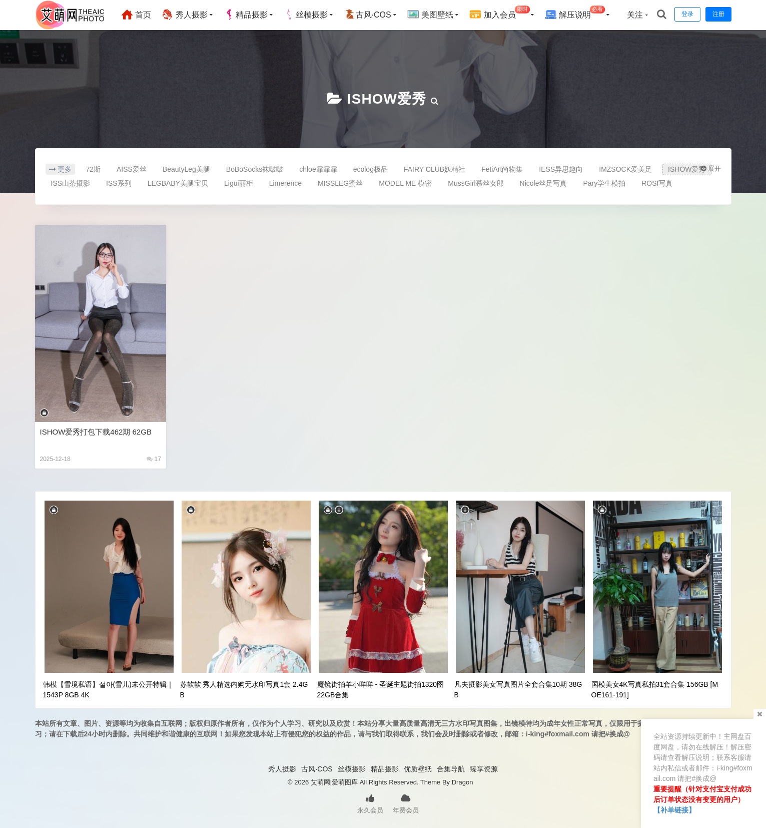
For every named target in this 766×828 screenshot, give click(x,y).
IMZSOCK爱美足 (625, 169)
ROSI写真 (656, 183)
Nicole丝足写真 (543, 183)
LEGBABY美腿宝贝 (178, 183)
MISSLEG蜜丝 (340, 183)
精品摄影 (246, 15)
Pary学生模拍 (604, 183)
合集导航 (451, 769)
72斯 (93, 169)
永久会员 (370, 803)
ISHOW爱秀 (386, 99)
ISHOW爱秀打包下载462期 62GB (96, 432)
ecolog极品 (370, 169)
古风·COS (367, 15)
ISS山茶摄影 (71, 183)
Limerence (285, 183)
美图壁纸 (430, 15)
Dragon (462, 782)
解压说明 (575, 13)
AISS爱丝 (132, 169)
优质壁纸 (418, 769)
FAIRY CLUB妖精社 (434, 169)
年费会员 (406, 803)
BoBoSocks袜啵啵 (254, 169)
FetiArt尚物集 (502, 169)
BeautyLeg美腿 (186, 169)
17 (154, 459)
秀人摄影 (184, 15)
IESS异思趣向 (561, 169)
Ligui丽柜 (238, 183)
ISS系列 (119, 183)
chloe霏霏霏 (318, 169)
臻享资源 (484, 769)
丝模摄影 (306, 15)
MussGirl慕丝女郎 (475, 183)
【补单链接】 (674, 810)
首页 (136, 15)
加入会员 (499, 13)
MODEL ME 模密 (405, 183)
